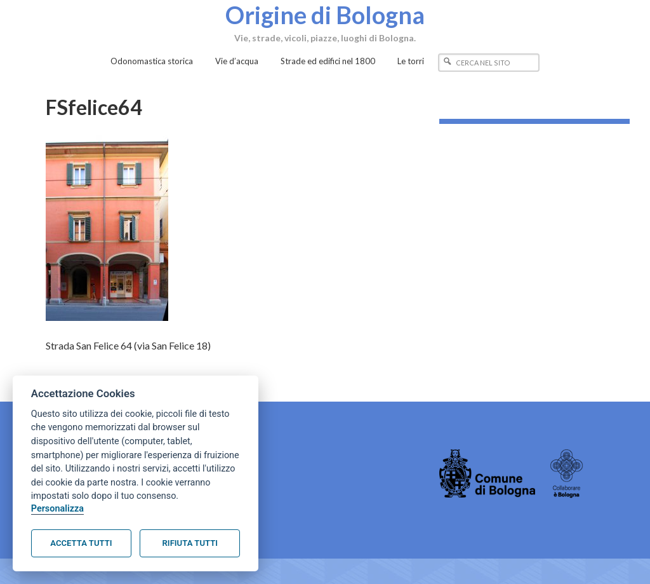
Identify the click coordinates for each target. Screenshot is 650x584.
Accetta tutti (81, 543)
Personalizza (57, 508)
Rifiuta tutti (190, 543)
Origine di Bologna (325, 14)
